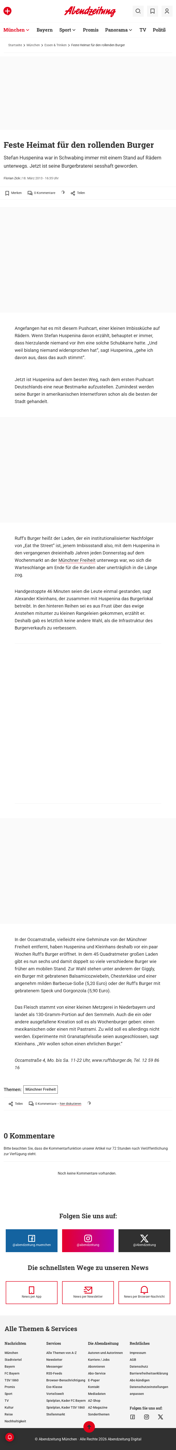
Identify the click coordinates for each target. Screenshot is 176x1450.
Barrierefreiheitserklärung (149, 1373)
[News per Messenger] (32, 1292)
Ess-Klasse (54, 1387)
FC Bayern (12, 1373)
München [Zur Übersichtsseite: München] (14, 30)
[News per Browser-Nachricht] (144, 1292)
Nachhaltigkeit (15, 1421)
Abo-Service (97, 1373)
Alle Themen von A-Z (61, 1353)
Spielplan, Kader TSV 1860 (65, 1407)
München (33, 45)
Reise (9, 1414)
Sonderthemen (99, 1414)
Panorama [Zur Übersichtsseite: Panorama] (116, 30)
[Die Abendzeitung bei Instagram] (88, 1240)
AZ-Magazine (97, 1407)
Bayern (10, 1366)
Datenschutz (139, 1366)
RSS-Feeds (54, 1373)
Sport (8, 1394)
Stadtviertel (13, 1359)
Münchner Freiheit (77, 560)
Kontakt (93, 1387)
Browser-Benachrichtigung (65, 1380)
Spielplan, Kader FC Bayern (66, 1400)
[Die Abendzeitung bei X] (144, 1240)
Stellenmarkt (55, 1414)
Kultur (9, 1407)
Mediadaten (97, 1394)
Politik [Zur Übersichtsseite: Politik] (160, 30)
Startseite (15, 45)
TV (7, 1400)
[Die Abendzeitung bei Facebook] (32, 1240)
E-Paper (94, 1380)
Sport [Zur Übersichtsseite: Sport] (65, 30)
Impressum (138, 1353)
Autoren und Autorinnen (105, 1353)
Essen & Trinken (55, 45)
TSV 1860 (12, 1380)
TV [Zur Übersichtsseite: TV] (143, 30)
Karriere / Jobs (99, 1359)
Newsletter (54, 1359)
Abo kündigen (140, 1380)
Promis (10, 1387)
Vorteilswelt (55, 1394)
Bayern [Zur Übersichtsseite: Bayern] (45, 30)
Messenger (54, 1366)
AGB (133, 1359)
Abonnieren (96, 1366)
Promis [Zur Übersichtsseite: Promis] (91, 30)
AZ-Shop (94, 1400)
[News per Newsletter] (88, 1292)
